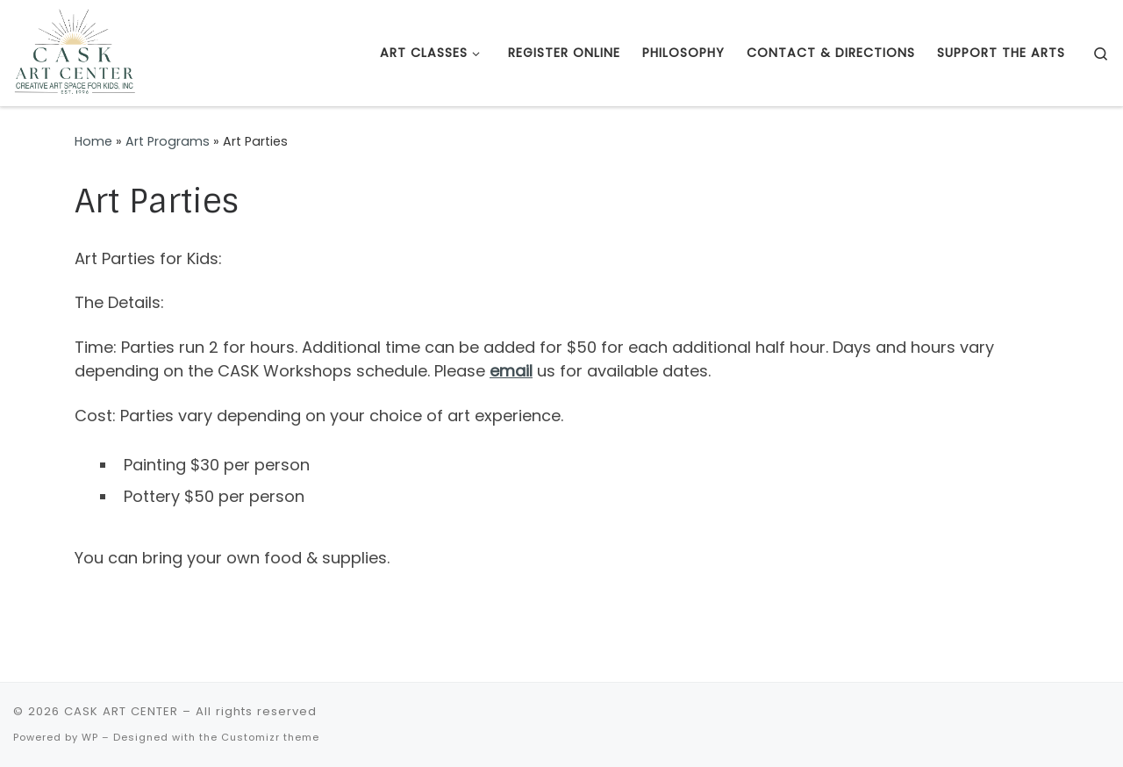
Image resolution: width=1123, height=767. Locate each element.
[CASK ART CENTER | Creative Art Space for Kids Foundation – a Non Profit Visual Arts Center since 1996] (74, 51)
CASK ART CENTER (121, 711)
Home (93, 141)
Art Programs (167, 141)
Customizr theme (270, 737)
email (511, 371)
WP (90, 737)
